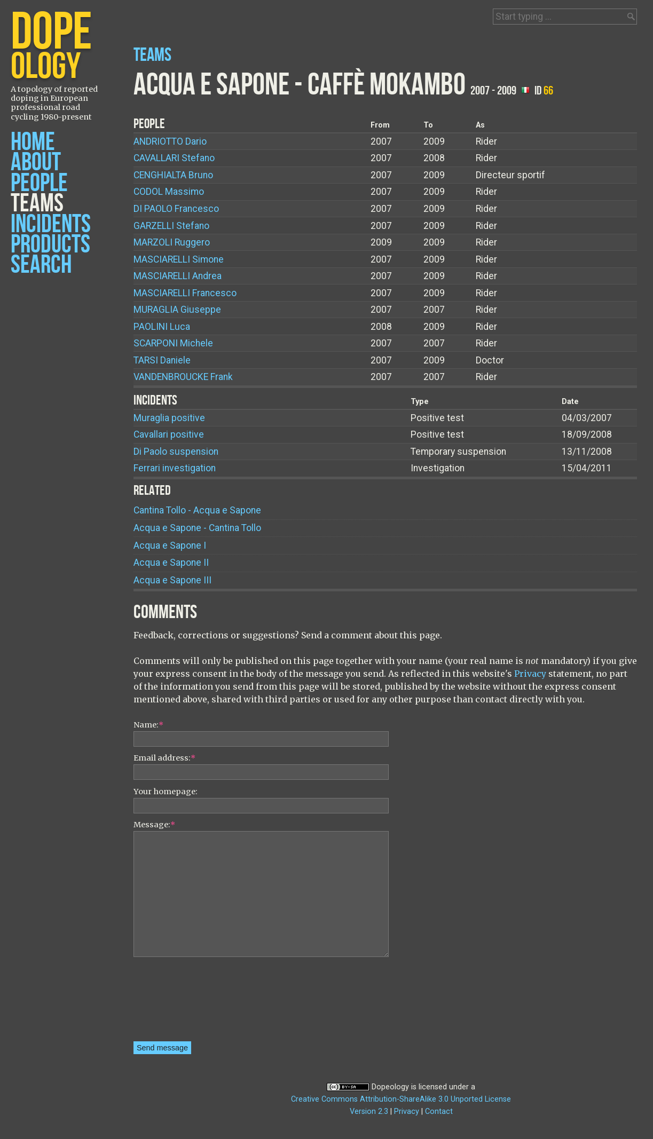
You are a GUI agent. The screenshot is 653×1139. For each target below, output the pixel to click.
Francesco (176, 208)
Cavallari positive (168, 434)
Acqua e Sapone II (171, 562)
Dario (170, 141)
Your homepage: (165, 791)
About (36, 162)
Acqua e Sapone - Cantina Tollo (197, 528)
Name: (148, 725)
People (39, 183)
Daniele (162, 360)
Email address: (164, 758)
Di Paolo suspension (175, 451)
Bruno (173, 175)
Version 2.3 (369, 1111)
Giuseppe (177, 309)
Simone (178, 259)
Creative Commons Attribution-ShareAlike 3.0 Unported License (401, 1099)
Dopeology (390, 1086)
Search (41, 265)
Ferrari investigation (174, 468)
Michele (173, 343)
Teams (37, 203)
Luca (161, 326)
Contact (439, 1111)
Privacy (530, 673)
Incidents (51, 224)
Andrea (177, 276)
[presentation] (177, 1002)
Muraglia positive (169, 418)
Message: (154, 824)
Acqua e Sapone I (169, 545)
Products (50, 245)
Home (33, 142)
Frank (183, 376)
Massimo (168, 191)
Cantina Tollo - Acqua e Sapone (197, 510)
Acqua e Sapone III (172, 580)
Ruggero (171, 242)
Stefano (174, 158)
